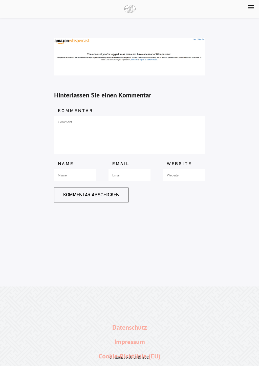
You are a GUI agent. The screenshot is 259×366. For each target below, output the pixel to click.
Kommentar (75, 110)
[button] (251, 7)
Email (121, 163)
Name (66, 163)
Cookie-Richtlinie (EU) (130, 356)
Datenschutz (129, 327)
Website (179, 163)
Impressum (129, 341)
